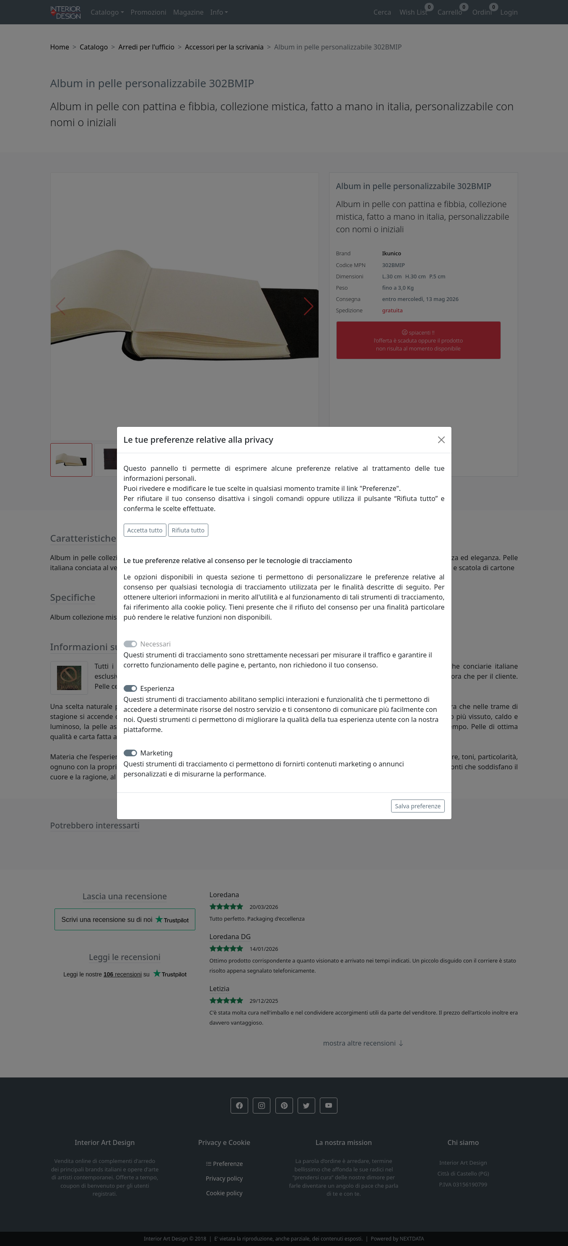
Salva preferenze (418, 806)
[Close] (441, 439)
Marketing (156, 753)
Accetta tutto (145, 530)
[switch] (130, 688)
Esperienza (157, 688)
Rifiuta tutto (188, 530)
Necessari (155, 644)
